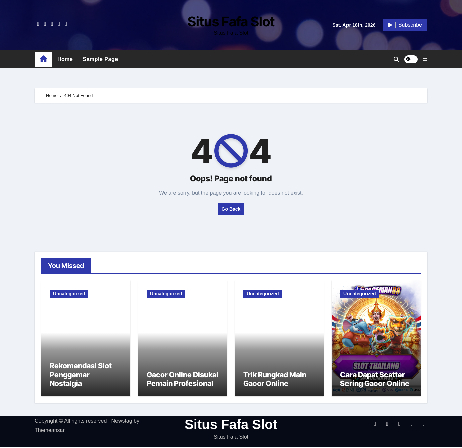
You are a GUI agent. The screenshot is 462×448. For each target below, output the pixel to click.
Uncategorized (69, 293)
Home (65, 59)
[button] (425, 59)
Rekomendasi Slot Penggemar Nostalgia (81, 375)
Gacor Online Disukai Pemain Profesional (182, 380)
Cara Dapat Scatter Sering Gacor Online (374, 380)
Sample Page (100, 59)
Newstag (121, 421)
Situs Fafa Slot (231, 21)
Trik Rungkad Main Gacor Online (274, 380)
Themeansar (49, 431)
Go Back (231, 209)
